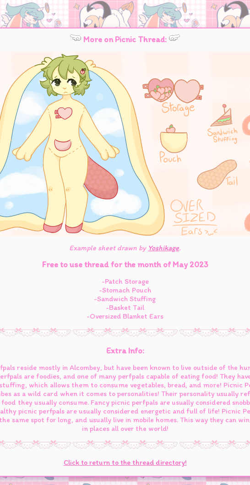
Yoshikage (163, 247)
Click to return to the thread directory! (125, 462)
